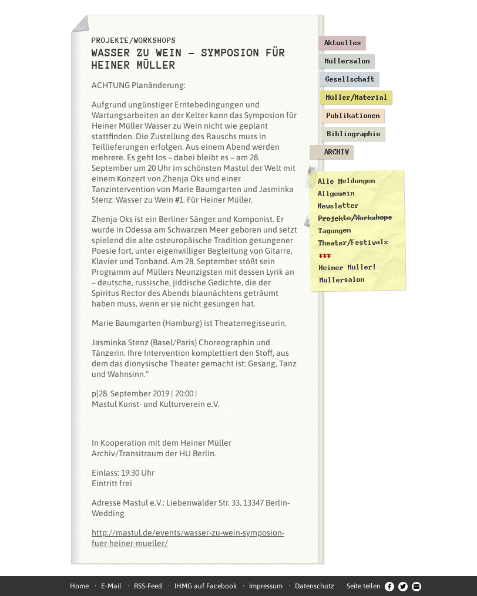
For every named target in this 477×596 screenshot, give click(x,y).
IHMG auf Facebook (205, 586)
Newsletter (338, 205)
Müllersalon (347, 61)
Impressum (266, 586)
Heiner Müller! (348, 267)
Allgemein (336, 193)
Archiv (336, 152)
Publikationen (353, 116)
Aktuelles (342, 43)
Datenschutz (314, 586)
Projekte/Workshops (355, 218)
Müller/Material (357, 97)
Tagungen (334, 230)
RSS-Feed (148, 586)
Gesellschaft (350, 79)
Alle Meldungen (346, 181)
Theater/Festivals (353, 242)
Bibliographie (354, 134)
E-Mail (111, 586)
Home (79, 586)
